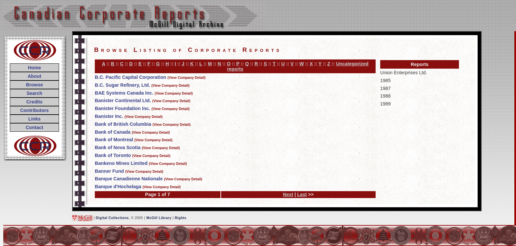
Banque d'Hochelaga (118, 186)
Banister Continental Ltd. (123, 100)
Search (34, 93)
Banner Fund (109, 171)
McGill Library (159, 218)
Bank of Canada (113, 132)
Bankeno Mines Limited (121, 163)
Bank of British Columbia (123, 124)
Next (288, 194)
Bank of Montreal (114, 139)
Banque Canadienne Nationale (129, 178)
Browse (34, 84)
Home (34, 67)
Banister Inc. (109, 116)
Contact (34, 127)
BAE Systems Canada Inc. (124, 93)
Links (34, 119)
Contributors (34, 110)
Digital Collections (112, 218)
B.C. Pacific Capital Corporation (130, 77)
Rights (180, 218)
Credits (34, 101)
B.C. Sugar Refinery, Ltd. (122, 85)
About (34, 76)
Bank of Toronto (113, 155)
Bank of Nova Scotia (117, 147)
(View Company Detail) (187, 77)
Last (302, 194)
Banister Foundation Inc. (122, 108)
